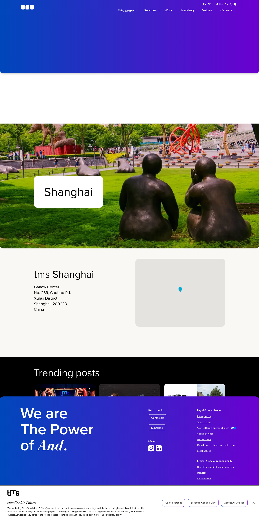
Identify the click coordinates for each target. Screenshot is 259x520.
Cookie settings (205, 433)
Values (207, 10)
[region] (129, 503)
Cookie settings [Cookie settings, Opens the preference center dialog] (173, 502)
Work (168, 10)
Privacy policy (115, 514)
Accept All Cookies (234, 502)
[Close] (253, 503)
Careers (226, 10)
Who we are (126, 10)
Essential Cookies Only (203, 502)
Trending (187, 10)
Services (150, 10)
